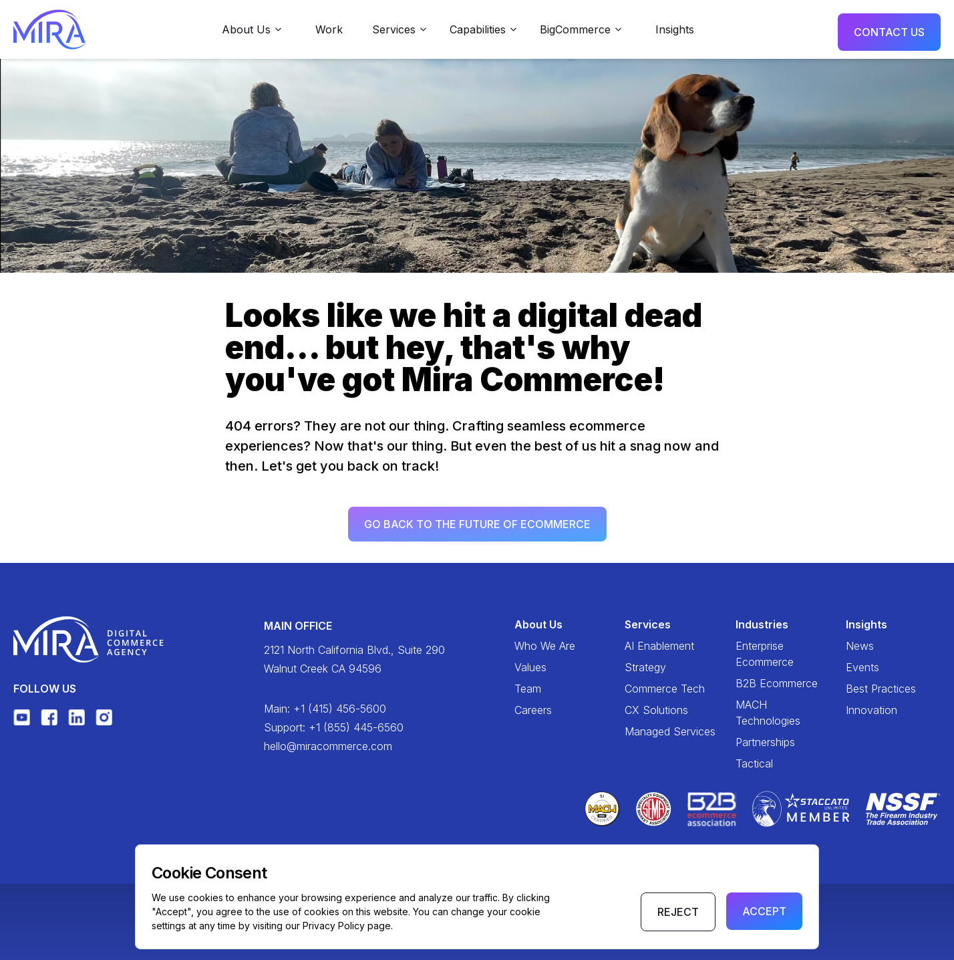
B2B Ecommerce (777, 683)
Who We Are (544, 645)
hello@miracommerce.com (328, 746)
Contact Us (889, 32)
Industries (762, 624)
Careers (533, 710)
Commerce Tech (665, 688)
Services (648, 624)
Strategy (645, 667)
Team (527, 688)
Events (862, 667)
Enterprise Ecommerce (765, 654)
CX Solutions (656, 710)
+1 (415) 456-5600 (339, 708)
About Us (538, 624)
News (860, 645)
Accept (764, 911)
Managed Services (670, 731)
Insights (674, 29)
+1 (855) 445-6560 (356, 727)
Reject (678, 912)
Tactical (754, 763)
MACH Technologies (768, 712)
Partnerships (765, 742)
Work (329, 29)
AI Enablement (659, 645)
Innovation (871, 710)
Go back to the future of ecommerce (477, 527)
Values (530, 667)
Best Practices (881, 688)
